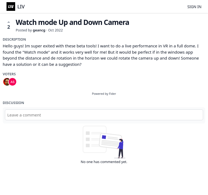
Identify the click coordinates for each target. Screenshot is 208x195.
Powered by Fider (104, 94)
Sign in (194, 6)
